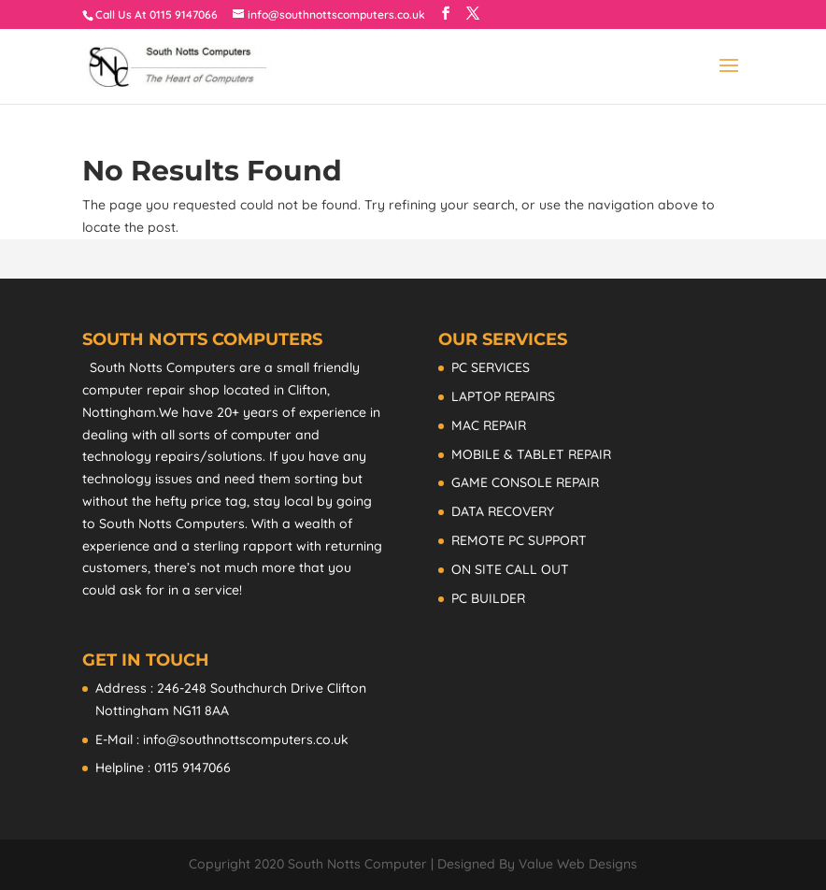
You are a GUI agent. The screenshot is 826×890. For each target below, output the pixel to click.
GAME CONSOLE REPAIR (525, 482)
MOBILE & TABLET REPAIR (531, 454)
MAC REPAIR (488, 425)
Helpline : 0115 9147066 (163, 767)
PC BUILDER (488, 598)
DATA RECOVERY (502, 511)
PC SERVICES (490, 367)
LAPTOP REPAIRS (503, 396)
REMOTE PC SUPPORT (519, 540)
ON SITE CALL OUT (510, 569)
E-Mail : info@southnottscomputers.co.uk (222, 739)
